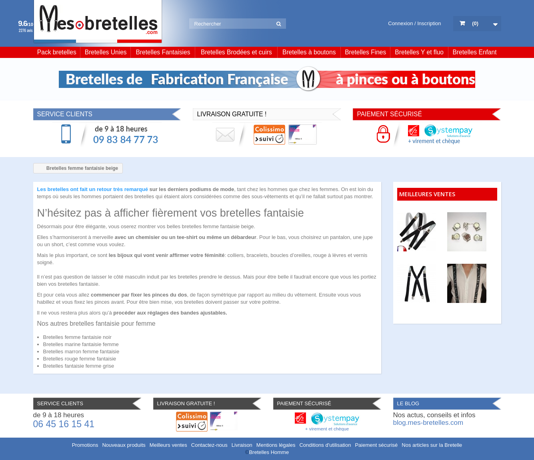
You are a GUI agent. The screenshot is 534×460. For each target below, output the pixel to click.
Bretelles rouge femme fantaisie (79, 359)
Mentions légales (276, 445)
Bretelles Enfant (474, 52)
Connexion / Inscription (414, 23)
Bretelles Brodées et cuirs (236, 52)
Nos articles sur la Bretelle (432, 445)
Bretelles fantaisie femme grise (78, 366)
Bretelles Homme (269, 452)
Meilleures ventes (427, 194)
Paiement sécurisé (376, 445)
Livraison (242, 445)
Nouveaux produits (123, 445)
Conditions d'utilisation (325, 445)
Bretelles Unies (106, 52)
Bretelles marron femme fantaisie (81, 351)
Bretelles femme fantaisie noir (77, 337)
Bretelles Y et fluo (419, 52)
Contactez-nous (209, 445)
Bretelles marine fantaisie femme (81, 344)
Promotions (85, 445)
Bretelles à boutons (309, 52)
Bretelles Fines (365, 52)
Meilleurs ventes (168, 445)
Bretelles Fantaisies (163, 52)
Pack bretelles (56, 52)
